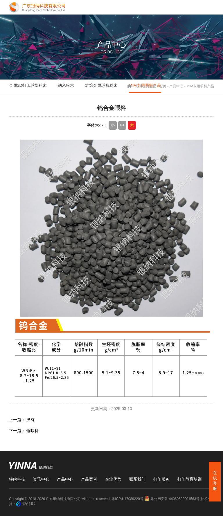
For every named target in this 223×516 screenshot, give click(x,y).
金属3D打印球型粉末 (28, 85)
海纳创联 (28, 504)
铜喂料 (32, 430)
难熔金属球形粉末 (101, 85)
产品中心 (176, 86)
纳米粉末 (66, 85)
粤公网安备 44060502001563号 (172, 499)
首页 (162, 86)
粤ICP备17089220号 (127, 499)
